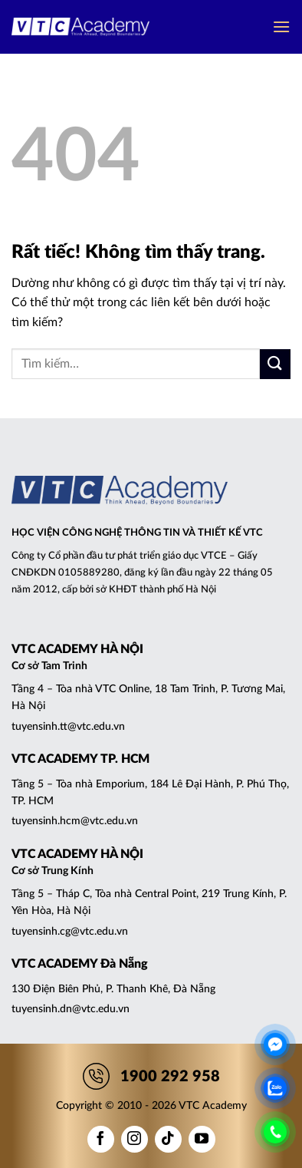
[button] (281, 26)
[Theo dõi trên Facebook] (100, 1139)
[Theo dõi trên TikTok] (168, 1139)
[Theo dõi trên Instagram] (134, 1139)
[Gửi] (275, 364)
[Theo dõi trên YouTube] (202, 1139)
